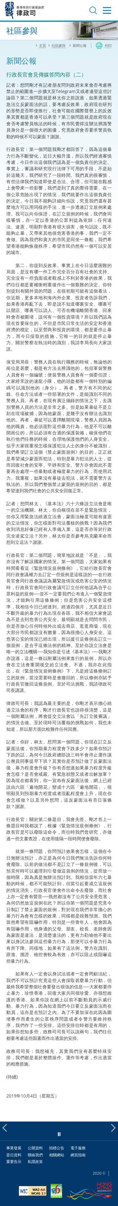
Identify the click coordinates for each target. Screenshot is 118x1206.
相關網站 (56, 1155)
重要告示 (13, 1161)
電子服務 (78, 1148)
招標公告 (56, 1148)
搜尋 (93, 10)
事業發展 (13, 1148)
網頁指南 (78, 1155)
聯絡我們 (35, 1155)
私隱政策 (35, 1161)
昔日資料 (13, 1155)
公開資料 (35, 1148)
